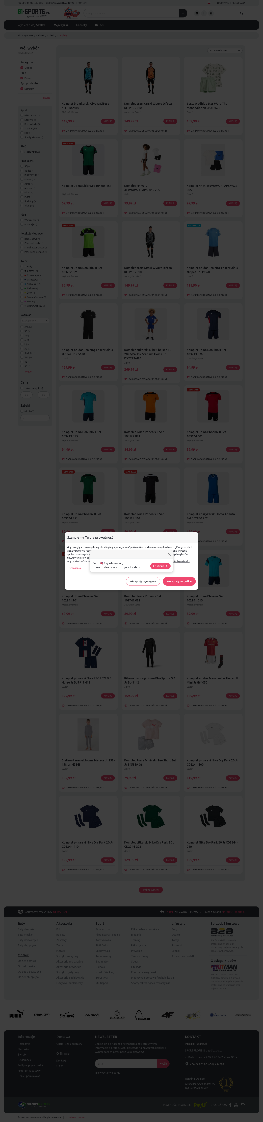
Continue (160, 566)
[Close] (169, 554)
